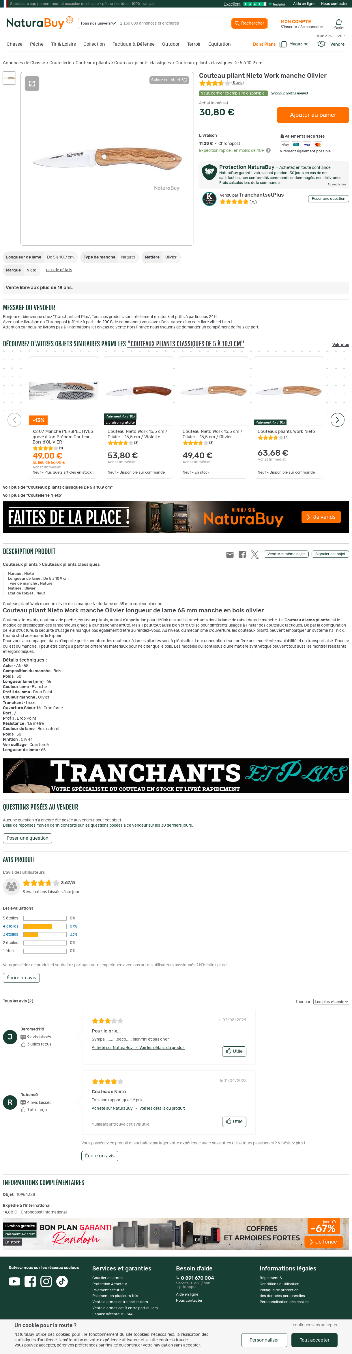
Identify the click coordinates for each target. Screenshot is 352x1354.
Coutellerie (60, 63)
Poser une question (328, 199)
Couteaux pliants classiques (142, 63)
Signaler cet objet (330, 554)
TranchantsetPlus (252, 195)
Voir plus (340, 345)
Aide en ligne (304, 4)
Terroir (194, 44)
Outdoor (171, 44)
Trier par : (303, 1002)
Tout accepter (314, 1340)
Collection (94, 44)
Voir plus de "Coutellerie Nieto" (33, 496)
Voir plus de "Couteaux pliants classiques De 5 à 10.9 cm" (58, 487)
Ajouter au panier (313, 115)
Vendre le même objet (286, 554)
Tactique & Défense (134, 44)
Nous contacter (334, 4)
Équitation (219, 44)
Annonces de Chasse (24, 63)
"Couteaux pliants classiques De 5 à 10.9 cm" (185, 344)
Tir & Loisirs (63, 44)
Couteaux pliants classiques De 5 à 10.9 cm (218, 63)
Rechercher (249, 23)
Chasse (15, 44)
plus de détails (59, 270)
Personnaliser (264, 1340)
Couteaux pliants (93, 63)
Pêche (37, 44)
